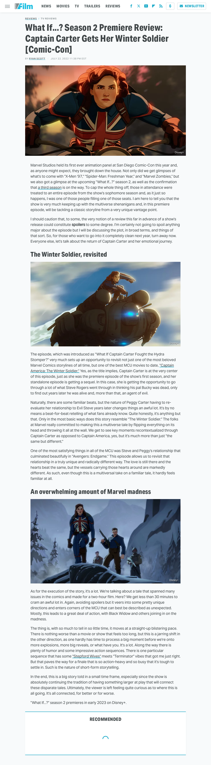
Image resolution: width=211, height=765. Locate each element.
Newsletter (191, 6)
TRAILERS (92, 6)
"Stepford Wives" (86, 656)
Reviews (31, 18)
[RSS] (161, 7)
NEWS (46, 6)
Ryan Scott (37, 58)
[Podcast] (170, 6)
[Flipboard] (153, 7)
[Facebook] (131, 7)
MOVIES (62, 6)
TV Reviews (49, 18)
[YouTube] (146, 7)
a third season (50, 187)
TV (77, 6)
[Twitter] (138, 7)
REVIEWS (113, 6)
